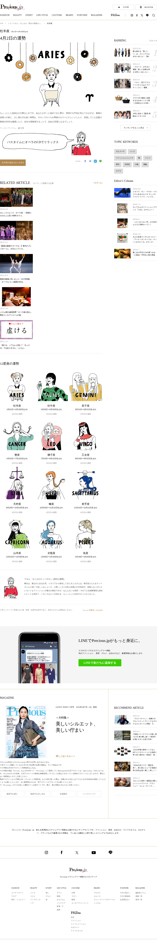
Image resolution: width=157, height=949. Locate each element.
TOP (1, 23)
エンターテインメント (80, 903)
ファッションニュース (124, 158)
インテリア (61, 903)
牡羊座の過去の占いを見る (13, 162)
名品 (72, 917)
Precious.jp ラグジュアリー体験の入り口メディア (78, 876)
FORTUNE (124, 888)
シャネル (97, 903)
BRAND (97, 888)
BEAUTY (33, 888)
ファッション (76, 920)
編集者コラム (140, 892)
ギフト (59, 892)
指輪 (145, 164)
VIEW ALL (98, 183)
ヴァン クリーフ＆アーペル (104, 899)
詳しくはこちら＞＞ (65, 756)
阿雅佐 (91, 610)
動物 (58, 896)
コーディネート (17, 892)
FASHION (15, 888)
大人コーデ (120, 151)
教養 (73, 899)
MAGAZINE (140, 888)
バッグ (132, 151)
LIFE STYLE (61, 888)
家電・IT (60, 906)
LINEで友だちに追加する (100, 662)
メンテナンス (35, 899)
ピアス (118, 171)
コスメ (32, 896)
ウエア (14, 896)
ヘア (32, 903)
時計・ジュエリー (18, 899)
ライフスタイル (77, 930)
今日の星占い (125, 892)
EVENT (49, 888)
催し (47, 892)
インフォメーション (78, 924)
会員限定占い (125, 899)
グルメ (48, 896)
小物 (136, 164)
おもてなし (61, 899)
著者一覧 (138, 899)
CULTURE (76, 888)
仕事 (73, 892)
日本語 (127, 164)
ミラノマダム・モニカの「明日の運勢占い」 (25, 23)
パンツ (147, 158)
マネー (74, 896)
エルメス (97, 896)
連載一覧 (138, 896)
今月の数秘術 (125, 896)
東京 (117, 164)
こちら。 (47, 762)
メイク (32, 892)
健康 (58, 909)
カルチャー (75, 927)
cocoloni (99, 610)
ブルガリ (97, 892)
